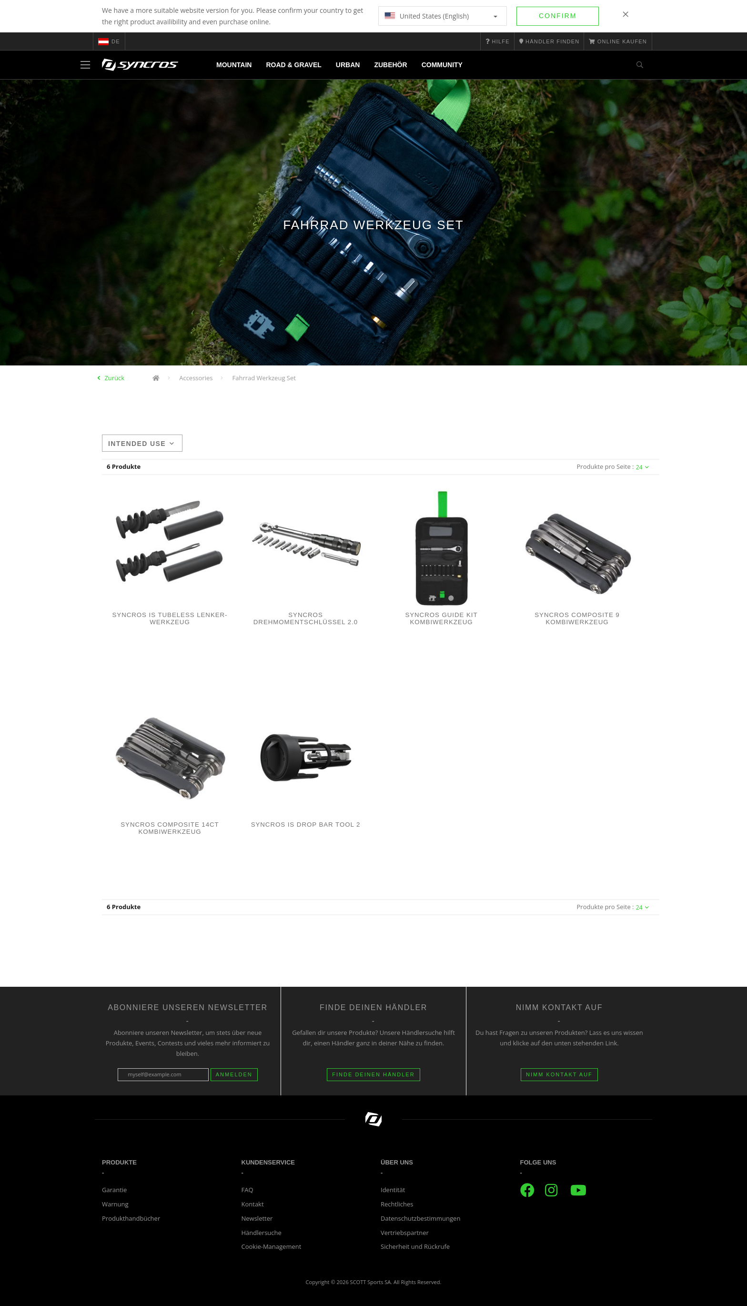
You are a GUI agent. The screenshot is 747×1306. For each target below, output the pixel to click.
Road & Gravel (293, 65)
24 (642, 467)
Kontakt (253, 1204)
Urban (348, 65)
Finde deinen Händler (373, 1074)
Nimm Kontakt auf (559, 1074)
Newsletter (257, 1218)
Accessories (195, 378)
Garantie (114, 1189)
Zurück (114, 378)
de (109, 41)
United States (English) (440, 15)
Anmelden (234, 1074)
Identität (393, 1189)
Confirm (557, 16)
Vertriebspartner (405, 1232)
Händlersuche (262, 1232)
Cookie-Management (272, 1246)
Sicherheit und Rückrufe (415, 1246)
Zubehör (390, 65)
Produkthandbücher (131, 1218)
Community (442, 65)
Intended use (141, 443)
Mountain (234, 65)
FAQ (247, 1189)
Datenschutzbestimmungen (420, 1218)
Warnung (115, 1204)
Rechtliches (397, 1204)
